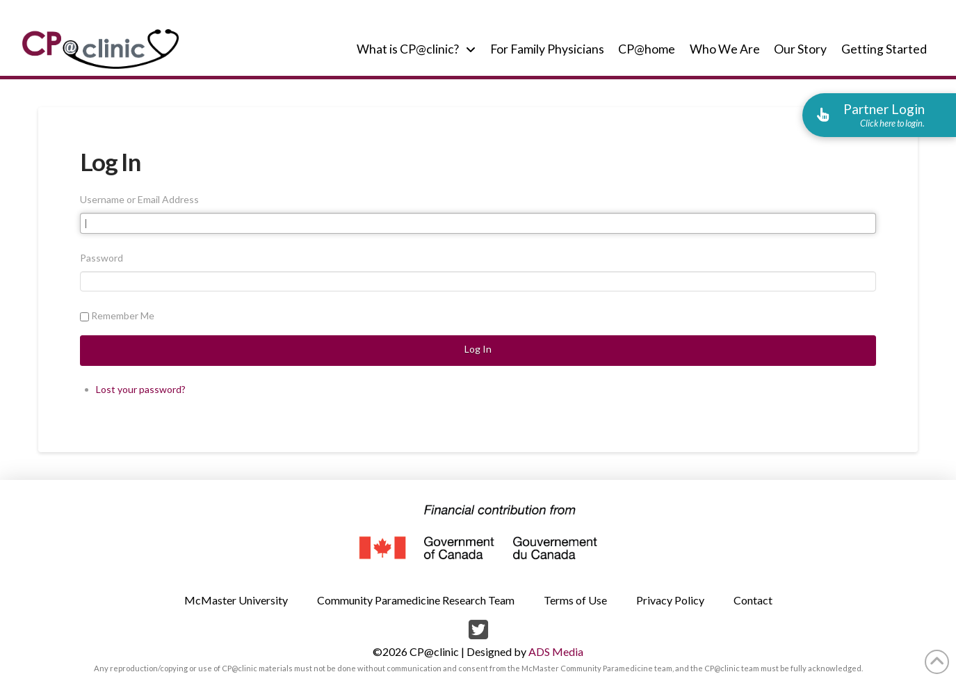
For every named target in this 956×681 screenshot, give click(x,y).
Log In (478, 349)
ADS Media (555, 651)
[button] (879, 114)
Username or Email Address (139, 199)
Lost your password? (141, 389)
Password (101, 258)
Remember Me (122, 315)
